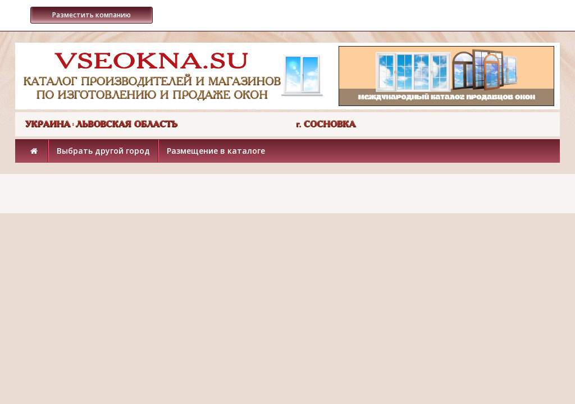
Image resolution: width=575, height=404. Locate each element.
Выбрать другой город (103, 150)
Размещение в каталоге (216, 150)
